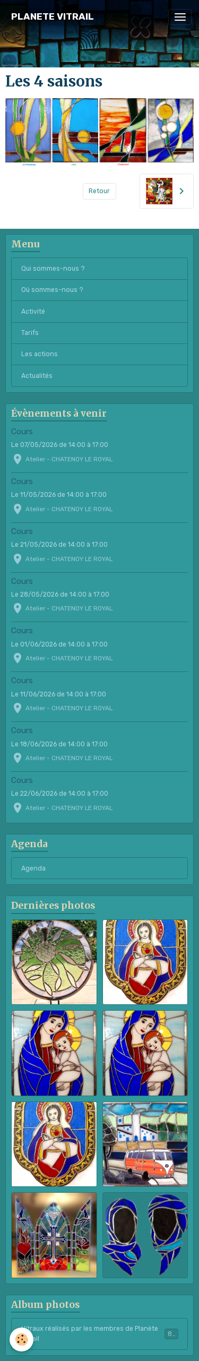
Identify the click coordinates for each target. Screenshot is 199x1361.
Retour (99, 191)
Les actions (39, 354)
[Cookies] (21, 1339)
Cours (22, 431)
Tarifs (30, 333)
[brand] (52, 16)
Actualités (37, 376)
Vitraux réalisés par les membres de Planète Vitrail (99, 1333)
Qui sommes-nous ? (53, 268)
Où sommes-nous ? (52, 290)
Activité (33, 311)
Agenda (33, 868)
